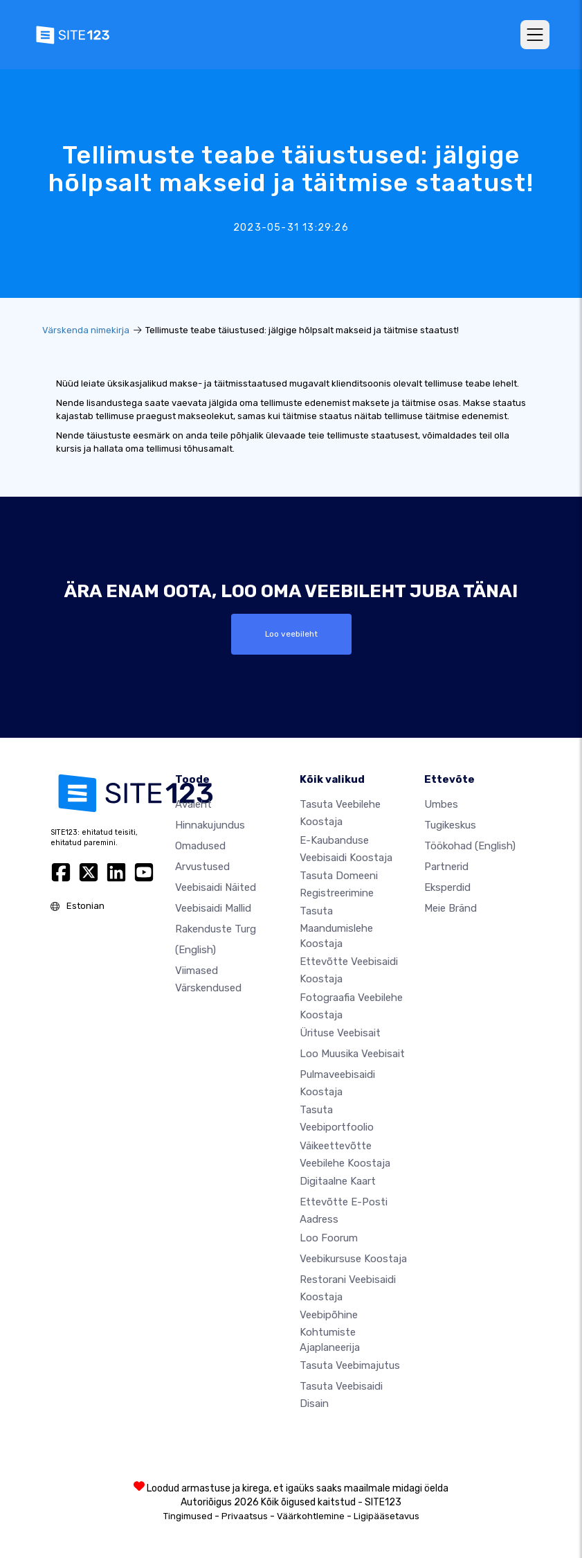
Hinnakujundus (210, 825)
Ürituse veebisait (340, 1033)
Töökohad (470, 846)
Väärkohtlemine (311, 1516)
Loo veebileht (291, 634)
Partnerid (446, 866)
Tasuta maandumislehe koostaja (336, 927)
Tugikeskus (450, 825)
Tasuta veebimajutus (350, 1365)
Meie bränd (450, 908)
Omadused (200, 846)
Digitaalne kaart (338, 1181)
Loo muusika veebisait (352, 1053)
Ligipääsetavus (386, 1516)
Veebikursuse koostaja (353, 1258)
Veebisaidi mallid (213, 908)
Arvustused (202, 866)
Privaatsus (244, 1516)
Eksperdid (447, 887)
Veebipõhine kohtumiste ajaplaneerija (330, 1331)
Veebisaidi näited (215, 887)
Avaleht (193, 804)
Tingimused (187, 1516)
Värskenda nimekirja (85, 330)
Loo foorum (329, 1238)
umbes (441, 804)
